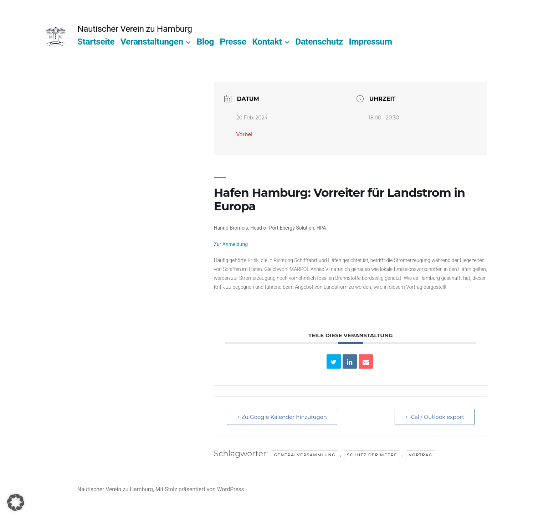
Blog (205, 41)
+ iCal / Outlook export (434, 417)
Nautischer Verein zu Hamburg (134, 29)
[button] (15, 502)
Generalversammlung (304, 454)
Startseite (95, 41)
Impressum (370, 41)
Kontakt (267, 41)
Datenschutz (319, 41)
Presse (233, 41)
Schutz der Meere (372, 454)
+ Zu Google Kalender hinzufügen (282, 417)
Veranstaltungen (151, 41)
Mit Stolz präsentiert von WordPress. (200, 489)
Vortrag (420, 454)
